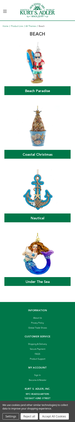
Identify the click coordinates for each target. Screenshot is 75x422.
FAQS (37, 354)
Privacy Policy (37, 323)
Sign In (37, 375)
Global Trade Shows (37, 328)
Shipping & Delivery (37, 344)
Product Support (37, 359)
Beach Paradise (37, 91)
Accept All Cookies (54, 416)
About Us (37, 318)
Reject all (29, 416)
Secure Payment (37, 349)
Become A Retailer (37, 380)
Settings (10, 416)
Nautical (37, 218)
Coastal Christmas (38, 154)
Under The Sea (37, 282)
